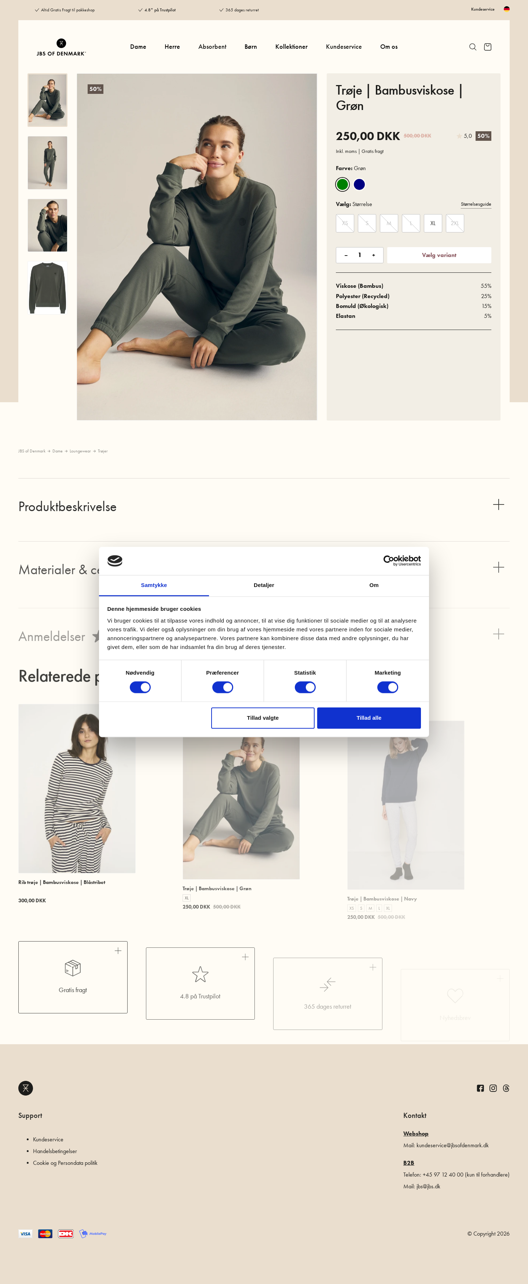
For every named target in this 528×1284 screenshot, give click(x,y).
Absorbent (212, 47)
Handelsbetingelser (55, 1151)
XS (345, 223)
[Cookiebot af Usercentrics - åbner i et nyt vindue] (389, 560)
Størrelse (354, 204)
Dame (138, 47)
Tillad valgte (263, 718)
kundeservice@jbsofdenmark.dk (453, 1145)
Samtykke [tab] (154, 585)
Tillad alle (368, 718)
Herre (172, 47)
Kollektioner (291, 47)
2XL (455, 223)
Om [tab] (373, 585)
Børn (251, 47)
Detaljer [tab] (264, 585)
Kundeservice (483, 9)
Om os (388, 47)
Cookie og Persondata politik (65, 1162)
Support (30, 1115)
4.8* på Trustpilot (160, 9)
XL (433, 223)
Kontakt (414, 1115)
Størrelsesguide (476, 204)
